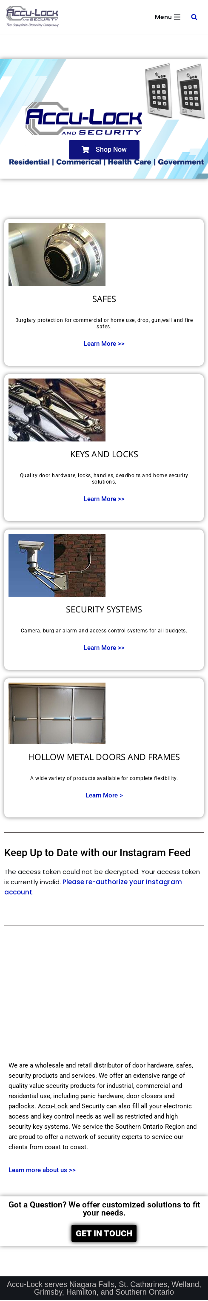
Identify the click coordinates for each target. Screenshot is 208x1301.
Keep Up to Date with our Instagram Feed (97, 853)
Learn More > (104, 795)
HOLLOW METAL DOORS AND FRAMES (104, 757)
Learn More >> (104, 343)
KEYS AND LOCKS (104, 454)
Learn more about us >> (42, 1170)
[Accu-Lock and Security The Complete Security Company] (33, 17)
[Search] (194, 17)
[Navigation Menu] (167, 17)
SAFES (104, 299)
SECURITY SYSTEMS (104, 609)
